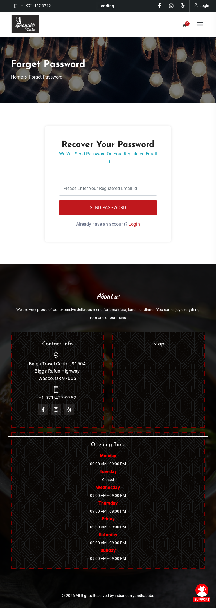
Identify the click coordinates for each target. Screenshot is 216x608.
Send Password (108, 207)
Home (17, 77)
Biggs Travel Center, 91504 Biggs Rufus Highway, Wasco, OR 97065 (57, 371)
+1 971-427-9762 (36, 5)
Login (134, 224)
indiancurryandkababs (134, 595)
